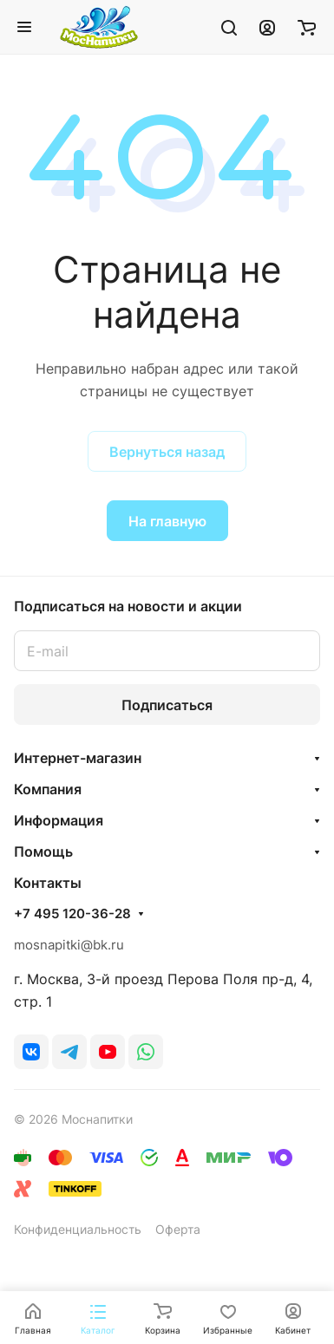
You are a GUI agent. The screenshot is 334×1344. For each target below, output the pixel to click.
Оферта (177, 1229)
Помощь (43, 851)
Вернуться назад (167, 451)
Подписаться (167, 705)
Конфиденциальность (77, 1229)
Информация (58, 820)
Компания (48, 789)
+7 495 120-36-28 (72, 914)
